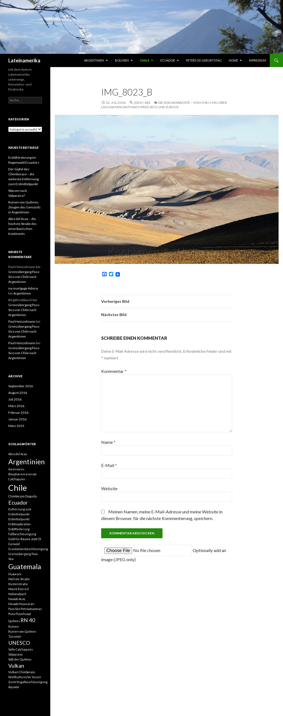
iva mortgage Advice (23, 288)
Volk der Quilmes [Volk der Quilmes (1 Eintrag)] (20, 659)
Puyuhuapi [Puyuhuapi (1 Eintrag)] (23, 614)
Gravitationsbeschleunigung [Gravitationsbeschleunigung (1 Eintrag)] (28, 549)
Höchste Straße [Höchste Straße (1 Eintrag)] (19, 579)
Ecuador (167, 60)
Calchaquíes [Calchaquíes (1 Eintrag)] (16, 479)
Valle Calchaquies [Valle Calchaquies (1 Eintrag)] (20, 649)
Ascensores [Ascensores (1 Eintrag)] (16, 469)
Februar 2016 (18, 412)
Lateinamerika (24, 60)
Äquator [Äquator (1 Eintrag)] (13, 687)
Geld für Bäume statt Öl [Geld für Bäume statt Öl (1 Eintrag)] (24, 539)
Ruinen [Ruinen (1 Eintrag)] (13, 626)
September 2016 (20, 386)
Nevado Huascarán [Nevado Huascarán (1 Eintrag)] (21, 604)
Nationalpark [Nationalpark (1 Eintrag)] (17, 594)
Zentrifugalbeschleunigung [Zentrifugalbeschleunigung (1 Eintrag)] (28, 682)
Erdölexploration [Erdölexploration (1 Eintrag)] (19, 524)
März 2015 (16, 426)
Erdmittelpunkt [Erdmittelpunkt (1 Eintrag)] (19, 519)
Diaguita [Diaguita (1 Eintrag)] (31, 496)
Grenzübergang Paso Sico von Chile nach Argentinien (23, 277)
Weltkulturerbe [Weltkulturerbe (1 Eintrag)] (19, 677)
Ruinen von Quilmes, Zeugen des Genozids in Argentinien (24, 207)
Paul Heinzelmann (21, 321)
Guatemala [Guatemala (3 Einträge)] (24, 567)
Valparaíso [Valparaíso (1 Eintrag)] (15, 654)
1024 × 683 (142, 102)
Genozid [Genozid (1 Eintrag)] (14, 544)
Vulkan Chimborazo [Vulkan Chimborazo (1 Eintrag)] (21, 672)
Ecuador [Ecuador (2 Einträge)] (18, 502)
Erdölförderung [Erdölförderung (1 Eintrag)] (19, 529)
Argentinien (94, 60)
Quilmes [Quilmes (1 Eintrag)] (14, 621)
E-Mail (109, 465)
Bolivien (122, 60)
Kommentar (114, 371)
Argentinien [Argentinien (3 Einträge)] (26, 462)
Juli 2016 (15, 399)
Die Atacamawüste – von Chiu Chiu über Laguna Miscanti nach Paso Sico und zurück (164, 104)
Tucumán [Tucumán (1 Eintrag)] (14, 636)
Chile (144, 60)
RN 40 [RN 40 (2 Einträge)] (27, 620)
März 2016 (16, 406)
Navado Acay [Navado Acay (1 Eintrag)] (16, 599)
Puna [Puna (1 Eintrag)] (11, 614)
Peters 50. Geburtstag (204, 60)
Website (109, 488)
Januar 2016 (17, 419)
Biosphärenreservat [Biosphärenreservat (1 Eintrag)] (22, 474)
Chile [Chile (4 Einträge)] (17, 487)
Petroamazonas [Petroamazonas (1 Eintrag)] (31, 609)
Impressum (257, 60)
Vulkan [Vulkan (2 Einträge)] (16, 665)
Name (108, 442)
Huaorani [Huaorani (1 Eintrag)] (14, 574)
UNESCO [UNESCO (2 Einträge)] (19, 643)
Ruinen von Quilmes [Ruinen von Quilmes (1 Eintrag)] (22, 631)
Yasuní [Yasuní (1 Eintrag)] (36, 677)
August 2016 (17, 393)
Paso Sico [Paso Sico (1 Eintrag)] (14, 609)
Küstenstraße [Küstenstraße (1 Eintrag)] (18, 584)
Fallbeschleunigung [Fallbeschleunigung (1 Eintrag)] (22, 534)
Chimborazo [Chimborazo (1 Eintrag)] (16, 496)
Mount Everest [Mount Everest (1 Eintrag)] (18, 589)
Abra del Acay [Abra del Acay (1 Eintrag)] (17, 454)
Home (233, 60)
